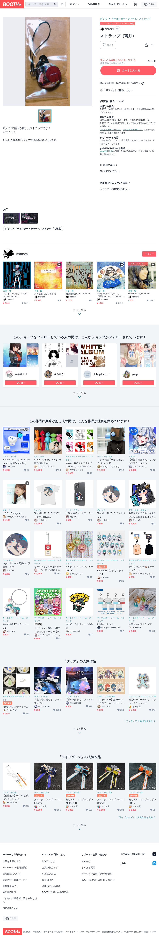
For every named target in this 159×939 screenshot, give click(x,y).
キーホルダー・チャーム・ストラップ (131, 18)
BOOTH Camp (10, 908)
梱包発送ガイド (11, 886)
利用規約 (37, 932)
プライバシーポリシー (90, 932)
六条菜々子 (21, 374)
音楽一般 (7, 291)
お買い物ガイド (50, 867)
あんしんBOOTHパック (110, 130)
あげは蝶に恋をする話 (45, 293)
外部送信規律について (112, 932)
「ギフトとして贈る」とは (117, 90)
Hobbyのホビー (102, 374)
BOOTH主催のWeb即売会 (55, 892)
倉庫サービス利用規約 (53, 932)
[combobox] (41, 4)
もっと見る (79, 396)
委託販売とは (9, 892)
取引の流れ (109, 165)
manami (22, 254)
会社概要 (27, 932)
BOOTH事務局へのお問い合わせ (98, 880)
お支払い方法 (110, 171)
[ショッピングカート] (135, 4)
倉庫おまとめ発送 (51, 886)
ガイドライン (72, 932)
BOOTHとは (93, 4)
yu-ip (135, 374)
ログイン (74, 4)
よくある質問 (88, 867)
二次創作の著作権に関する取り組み (20, 900)
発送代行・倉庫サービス (15, 880)
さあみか (59, 374)
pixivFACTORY (106, 151)
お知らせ (86, 861)
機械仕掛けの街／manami (78, 293)
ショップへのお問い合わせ (113, 189)
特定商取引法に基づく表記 (113, 182)
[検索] (55, 4)
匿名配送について (12, 873)
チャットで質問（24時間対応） (97, 873)
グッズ (103, 18)
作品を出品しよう (118, 4)
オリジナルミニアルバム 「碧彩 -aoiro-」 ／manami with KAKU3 (110, 295)
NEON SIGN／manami (139, 293)
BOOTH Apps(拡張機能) (15, 867)
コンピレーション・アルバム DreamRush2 (16, 295)
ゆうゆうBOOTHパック (133, 130)
